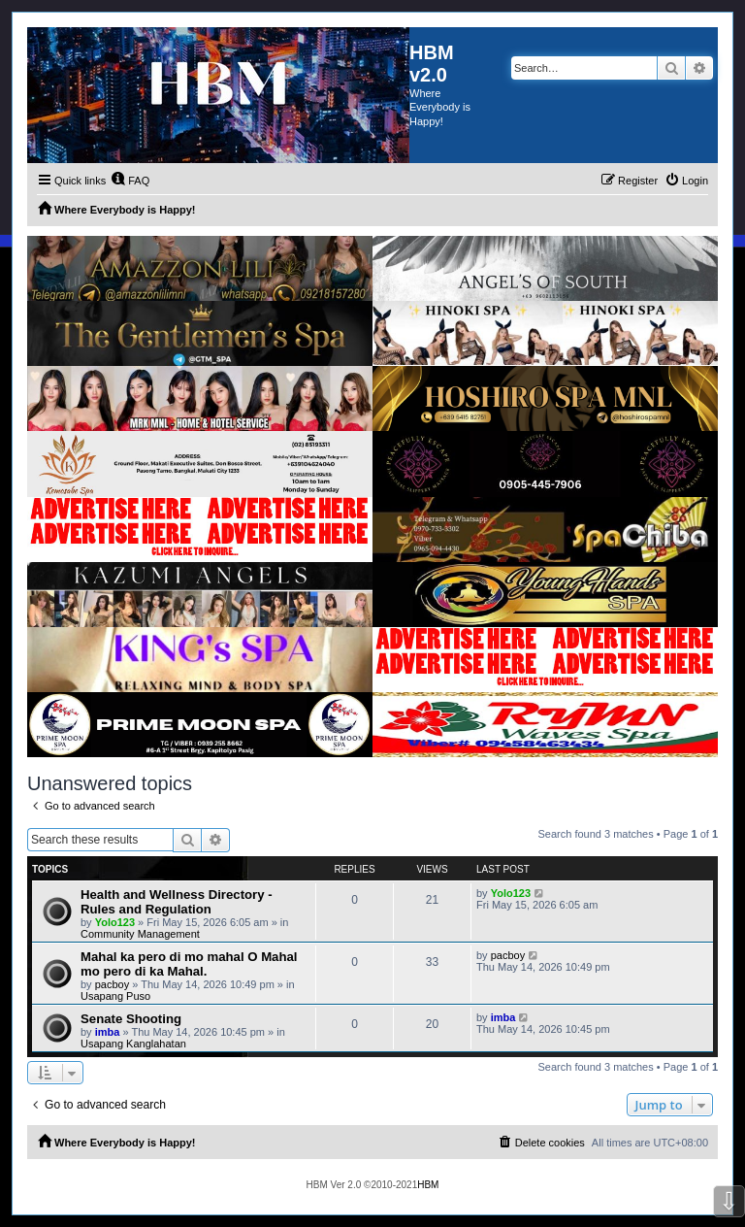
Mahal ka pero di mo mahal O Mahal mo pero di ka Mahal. (189, 963)
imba (107, 1032)
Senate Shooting (131, 1018)
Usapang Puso (115, 996)
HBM (427, 1184)
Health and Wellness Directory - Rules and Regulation (177, 901)
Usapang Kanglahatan (133, 1043)
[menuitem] (130, 180)
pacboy (112, 984)
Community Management (140, 934)
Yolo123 (115, 922)
